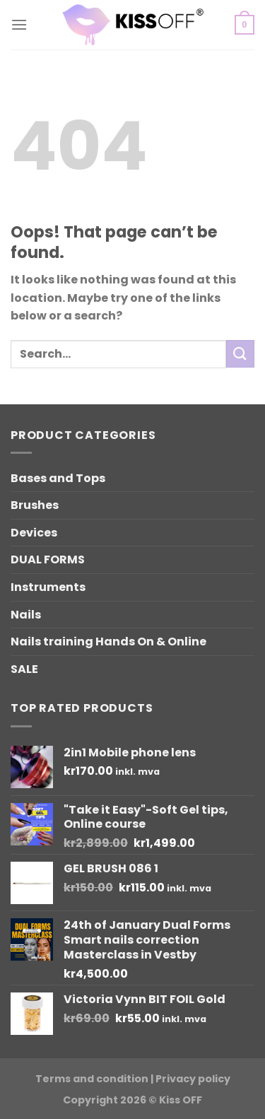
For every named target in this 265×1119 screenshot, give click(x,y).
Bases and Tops (58, 478)
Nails (26, 615)
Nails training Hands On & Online (108, 641)
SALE (24, 669)
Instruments (48, 587)
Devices (34, 533)
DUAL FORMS (48, 559)
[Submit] (240, 354)
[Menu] (19, 24)
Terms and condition (91, 1079)
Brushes (35, 505)
